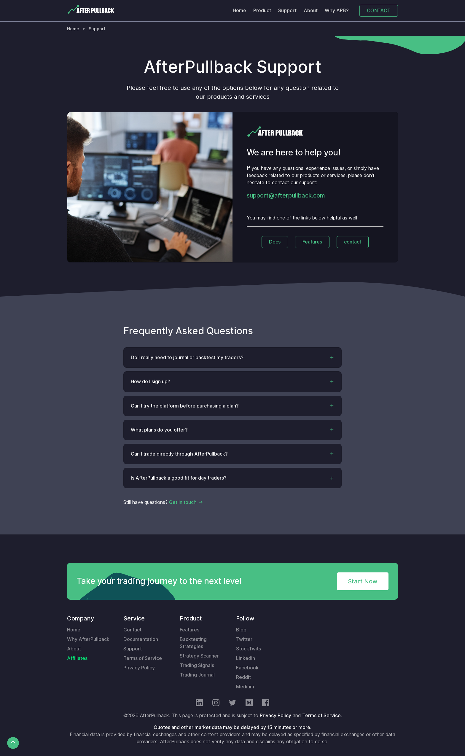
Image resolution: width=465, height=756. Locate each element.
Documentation (140, 639)
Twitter (244, 639)
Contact (132, 630)
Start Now (363, 581)
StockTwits (248, 649)
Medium (245, 687)
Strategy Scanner (199, 656)
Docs (275, 242)
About (311, 10)
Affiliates (77, 658)
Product (262, 10)
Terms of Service (142, 658)
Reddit (243, 677)
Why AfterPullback (88, 639)
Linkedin (245, 658)
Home (239, 10)
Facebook (247, 668)
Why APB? (337, 10)
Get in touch (183, 502)
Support (287, 10)
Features (312, 242)
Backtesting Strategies (193, 642)
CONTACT (379, 10)
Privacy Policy (139, 668)
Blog (241, 630)
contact (352, 242)
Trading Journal (197, 675)
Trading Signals (197, 665)
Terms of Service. (322, 715)
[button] (232, 357)
